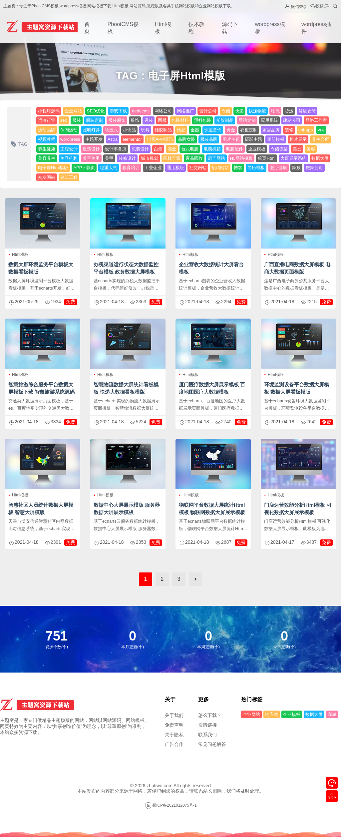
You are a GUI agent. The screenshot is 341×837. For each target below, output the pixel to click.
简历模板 (256, 167)
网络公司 (163, 110)
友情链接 (207, 725)
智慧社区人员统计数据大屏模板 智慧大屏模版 (40, 508)
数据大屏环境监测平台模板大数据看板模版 (40, 268)
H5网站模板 (241, 158)
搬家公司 (314, 167)
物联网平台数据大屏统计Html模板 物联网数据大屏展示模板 (212, 508)
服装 (76, 120)
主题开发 (94, 139)
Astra (113, 139)
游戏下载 (118, 110)
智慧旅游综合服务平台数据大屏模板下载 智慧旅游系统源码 (41, 388)
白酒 (158, 148)
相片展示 (298, 139)
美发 (297, 148)
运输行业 (46, 120)
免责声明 (174, 725)
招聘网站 (220, 167)
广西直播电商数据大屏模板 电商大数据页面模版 (297, 268)
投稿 (319, 6)
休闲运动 (69, 129)
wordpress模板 (270, 27)
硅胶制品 (163, 129)
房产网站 (216, 158)
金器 (194, 129)
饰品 (181, 129)
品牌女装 (186, 139)
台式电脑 (189, 148)
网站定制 (247, 120)
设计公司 (207, 110)
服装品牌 (208, 139)
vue (321, 129)
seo (63, 120)
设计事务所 (116, 148)
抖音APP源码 (160, 139)
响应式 (111, 129)
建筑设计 (91, 148)
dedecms (141, 110)
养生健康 (46, 148)
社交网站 (197, 167)
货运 (289, 110)
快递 (239, 110)
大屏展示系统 (293, 158)
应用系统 (269, 120)
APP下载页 (84, 167)
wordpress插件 (316, 27)
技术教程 (196, 27)
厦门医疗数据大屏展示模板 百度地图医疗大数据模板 (212, 388)
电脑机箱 (212, 148)
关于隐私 (174, 734)
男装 (148, 120)
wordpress (70, 139)
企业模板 (256, 148)
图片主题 (231, 139)
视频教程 (46, 139)
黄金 (230, 129)
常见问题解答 (212, 744)
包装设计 (140, 148)
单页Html (266, 158)
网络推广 (185, 110)
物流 (275, 110)
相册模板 (275, 139)
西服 (162, 120)
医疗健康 (278, 167)
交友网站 (46, 177)
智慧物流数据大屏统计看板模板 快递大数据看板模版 (126, 388)
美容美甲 (91, 158)
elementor (132, 139)
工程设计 (69, 148)
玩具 (145, 129)
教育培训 (131, 167)
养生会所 (320, 139)
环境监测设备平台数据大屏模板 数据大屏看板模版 (296, 388)
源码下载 (230, 27)
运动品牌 (46, 129)
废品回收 (194, 158)
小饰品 (129, 129)
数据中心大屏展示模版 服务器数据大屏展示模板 (127, 508)
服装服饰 (117, 120)
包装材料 (180, 120)
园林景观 (171, 158)
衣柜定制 (248, 129)
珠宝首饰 (212, 129)
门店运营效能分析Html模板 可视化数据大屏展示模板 (298, 508)
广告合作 (174, 744)
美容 (310, 148)
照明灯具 (91, 129)
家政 (296, 167)
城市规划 (149, 158)
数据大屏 (320, 158)
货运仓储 (307, 110)
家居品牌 (271, 129)
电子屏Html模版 (53, 167)
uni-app (305, 129)
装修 (289, 129)
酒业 (172, 148)
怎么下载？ (209, 715)
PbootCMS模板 (123, 27)
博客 (238, 167)
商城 (332, 714)
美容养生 (46, 158)
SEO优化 (96, 110)
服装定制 (94, 120)
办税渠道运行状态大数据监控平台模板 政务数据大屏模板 (126, 268)
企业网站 (73, 110)
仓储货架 (279, 148)
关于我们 (174, 715)
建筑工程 (69, 177)
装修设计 (127, 158)
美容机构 (69, 158)
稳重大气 (108, 167)
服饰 (135, 120)
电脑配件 (234, 148)
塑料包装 (202, 120)
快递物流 (257, 110)
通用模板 (175, 167)
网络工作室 (316, 120)
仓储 (225, 110)
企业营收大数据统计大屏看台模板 (211, 268)
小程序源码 (49, 110)
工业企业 (153, 167)
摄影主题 (253, 139)
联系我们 (207, 734)
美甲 (109, 158)
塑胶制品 (224, 120)
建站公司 (291, 120)
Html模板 (163, 27)
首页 (87, 27)
